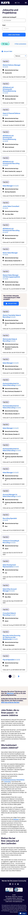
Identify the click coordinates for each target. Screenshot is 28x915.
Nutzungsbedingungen (17, 901)
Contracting (7, 781)
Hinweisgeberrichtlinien (11, 898)
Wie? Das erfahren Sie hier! (10, 702)
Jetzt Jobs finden (14, 35)
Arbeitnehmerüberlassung (8, 779)
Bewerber (16, 819)
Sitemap (9, 896)
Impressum (20, 896)
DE (15, 2)
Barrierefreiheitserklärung (18, 899)
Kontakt (14, 894)
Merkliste (10, 693)
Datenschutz (19, 898)
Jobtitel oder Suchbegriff (9, 17)
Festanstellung (20, 779)
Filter (6, 43)
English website (9, 901)
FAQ (6, 896)
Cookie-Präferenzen (8, 899)
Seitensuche (14, 896)
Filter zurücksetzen (20, 44)
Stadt (3, 25)
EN (18, 2)
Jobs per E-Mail (6, 51)
